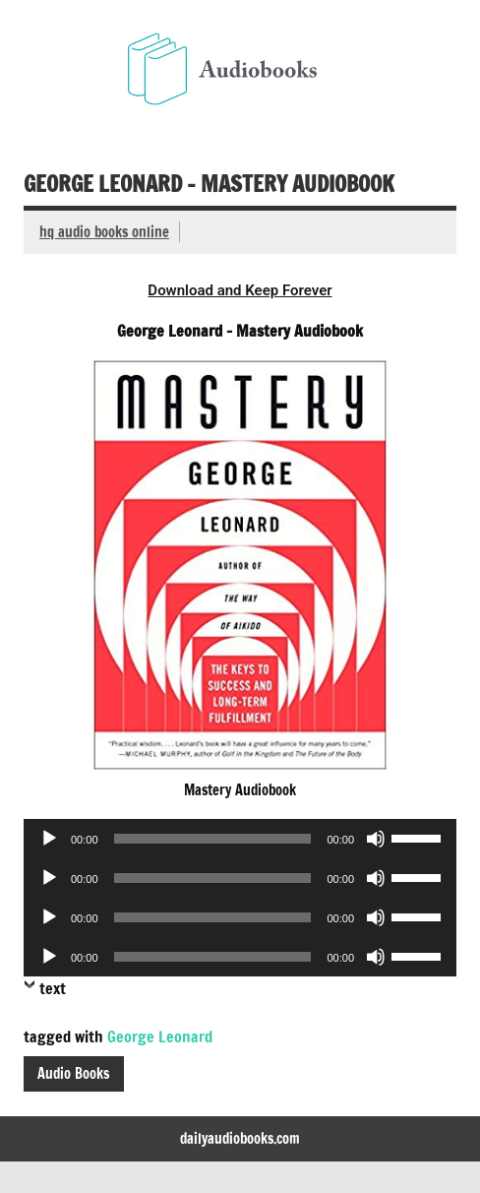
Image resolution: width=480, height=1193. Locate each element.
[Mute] (376, 838)
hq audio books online (104, 231)
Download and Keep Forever (239, 290)
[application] (240, 838)
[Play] (49, 838)
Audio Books (73, 1073)
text (52, 988)
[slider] (213, 839)
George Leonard (159, 1036)
